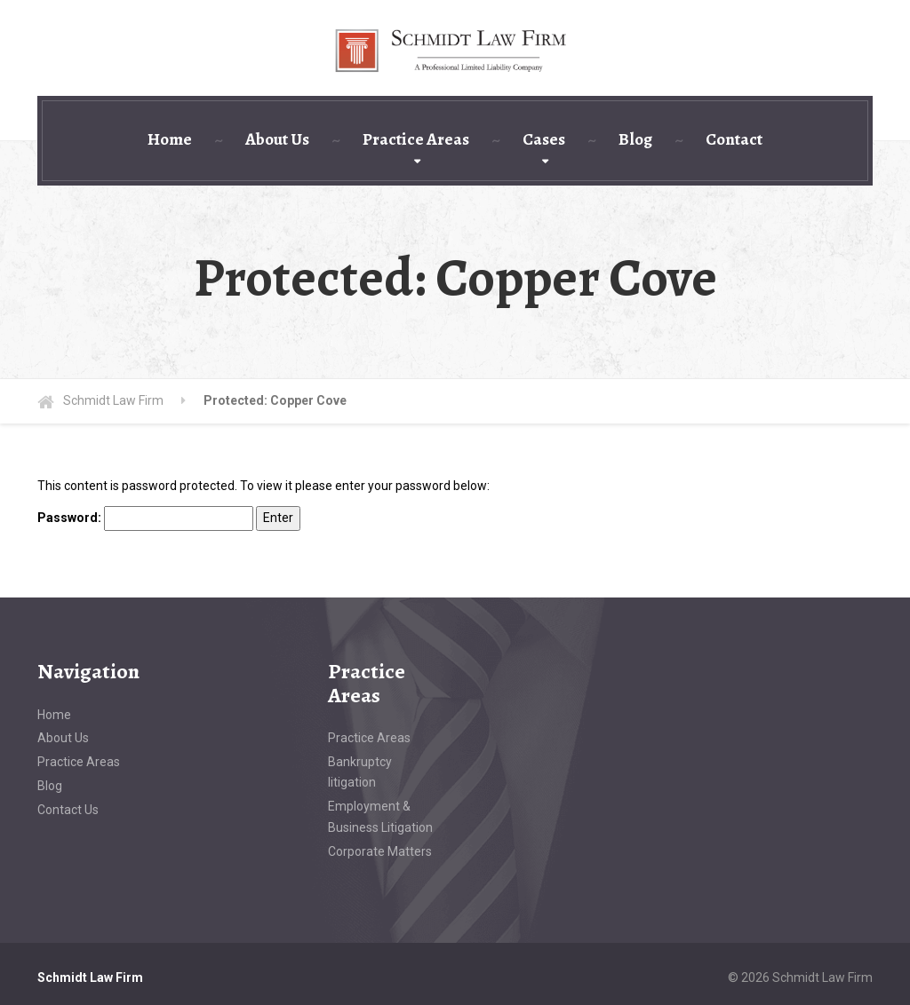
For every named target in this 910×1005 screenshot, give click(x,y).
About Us (277, 139)
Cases (544, 139)
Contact (734, 139)
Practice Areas (416, 139)
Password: (145, 518)
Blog (635, 139)
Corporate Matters (380, 851)
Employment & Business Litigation (380, 817)
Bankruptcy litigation (360, 772)
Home (170, 139)
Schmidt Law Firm (90, 977)
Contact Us (68, 810)
